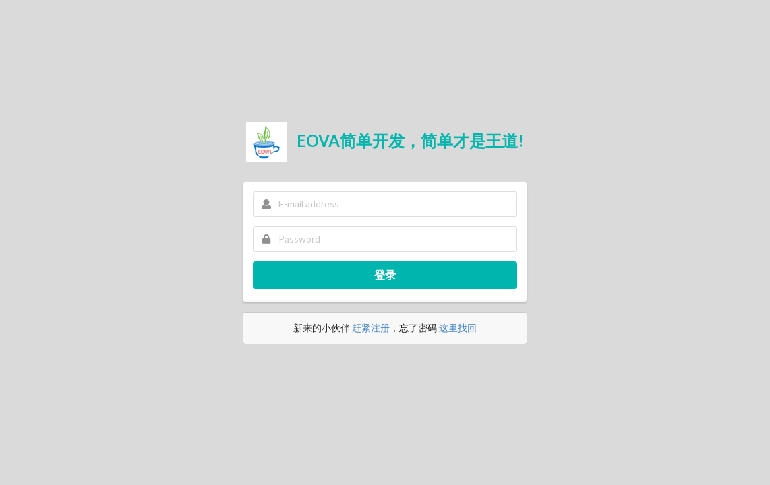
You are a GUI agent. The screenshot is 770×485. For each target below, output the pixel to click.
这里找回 (458, 327)
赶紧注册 (371, 327)
